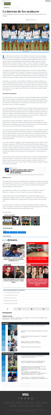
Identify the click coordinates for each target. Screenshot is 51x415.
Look (19, 405)
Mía (27, 405)
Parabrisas (44, 402)
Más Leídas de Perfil (8, 354)
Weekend (38, 402)
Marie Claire (19, 402)
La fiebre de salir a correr (10, 298)
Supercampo (13, 405)
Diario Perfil (7, 402)
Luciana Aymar (13, 232)
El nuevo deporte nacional (10, 295)
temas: (4, 230)
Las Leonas (6, 232)
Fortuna (26, 402)
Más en (9, 240)
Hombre (32, 402)
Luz (23, 405)
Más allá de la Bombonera (10, 300)
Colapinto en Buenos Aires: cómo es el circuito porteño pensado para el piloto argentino (22, 171)
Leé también (14, 168)
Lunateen (32, 405)
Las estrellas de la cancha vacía (12, 292)
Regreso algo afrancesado (10, 303)
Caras (13, 402)
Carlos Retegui (22, 232)
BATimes (39, 405)
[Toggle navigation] (2, 4)
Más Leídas (5, 323)
